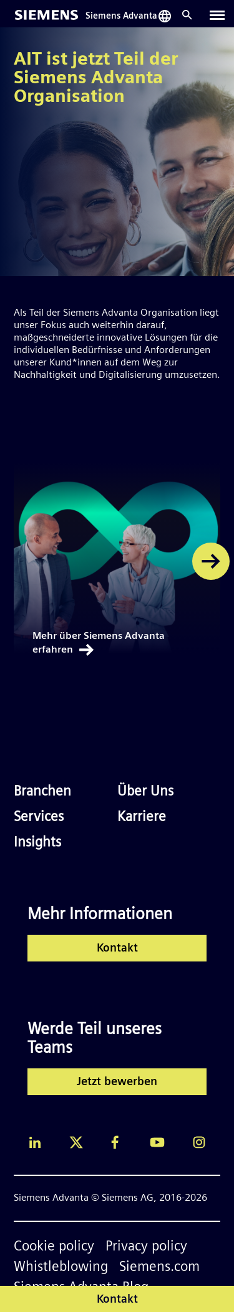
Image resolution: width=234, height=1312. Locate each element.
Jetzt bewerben (117, 1082)
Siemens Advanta (121, 16)
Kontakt (117, 948)
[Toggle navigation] (217, 15)
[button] (211, 561)
